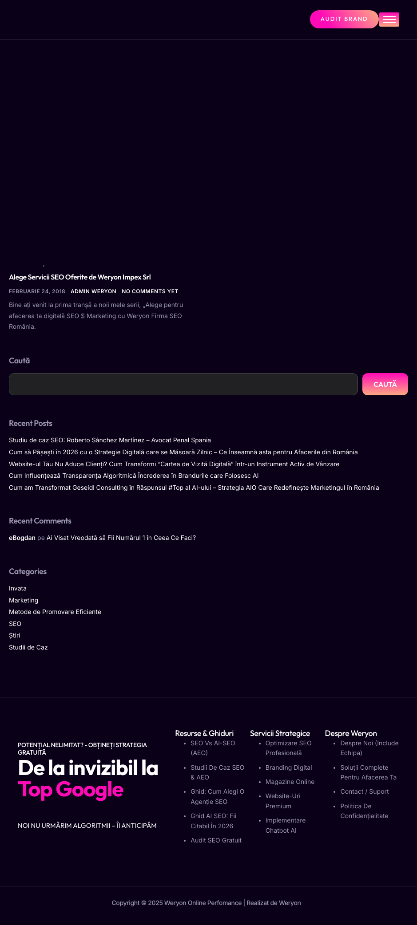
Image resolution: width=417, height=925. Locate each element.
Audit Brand (344, 19)
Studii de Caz (28, 647)
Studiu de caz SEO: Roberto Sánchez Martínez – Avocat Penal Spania (110, 440)
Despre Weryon (351, 733)
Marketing (26, 263)
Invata (18, 588)
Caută (19, 360)
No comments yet (150, 291)
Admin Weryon (93, 291)
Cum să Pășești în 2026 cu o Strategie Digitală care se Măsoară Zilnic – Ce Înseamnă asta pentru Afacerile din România (183, 452)
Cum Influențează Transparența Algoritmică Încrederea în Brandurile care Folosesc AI (133, 476)
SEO (52, 263)
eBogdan (22, 538)
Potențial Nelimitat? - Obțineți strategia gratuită (82, 748)
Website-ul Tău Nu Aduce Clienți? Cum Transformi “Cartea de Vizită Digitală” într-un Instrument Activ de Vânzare (174, 464)
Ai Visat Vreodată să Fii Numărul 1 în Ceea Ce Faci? (121, 538)
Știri (14, 635)
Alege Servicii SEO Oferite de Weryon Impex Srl (80, 277)
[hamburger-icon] (389, 19)
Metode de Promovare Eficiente (55, 612)
